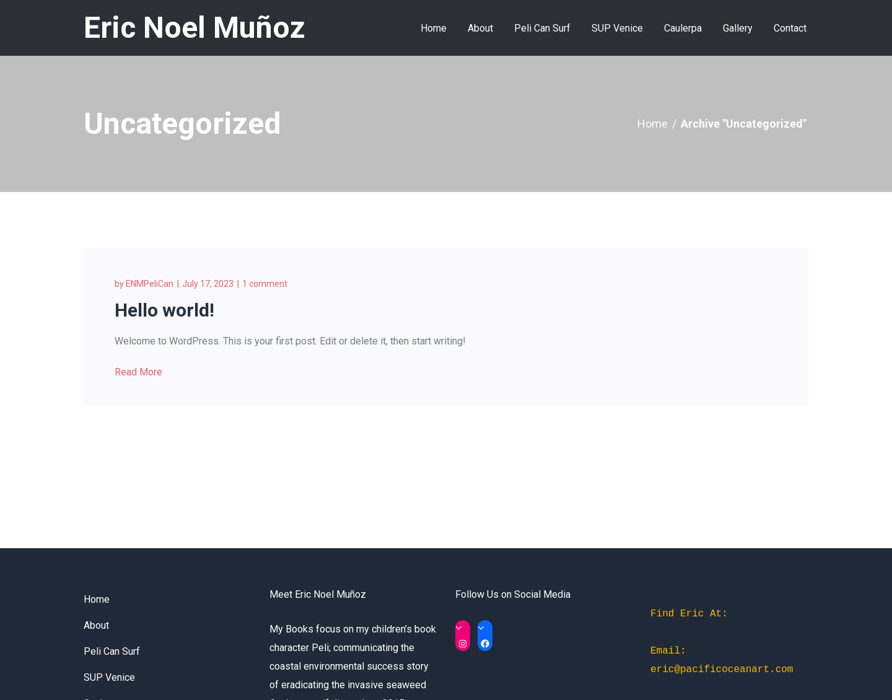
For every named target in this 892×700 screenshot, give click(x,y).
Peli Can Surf (112, 651)
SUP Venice (109, 677)
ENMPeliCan (149, 284)
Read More (138, 372)
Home (652, 123)
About (96, 625)
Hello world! (164, 310)
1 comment (264, 284)
